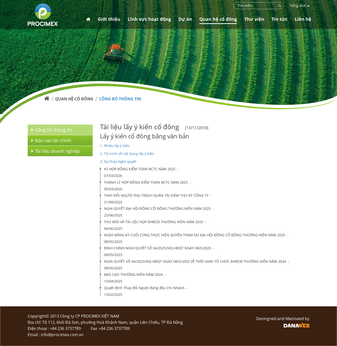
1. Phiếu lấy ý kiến (115, 145)
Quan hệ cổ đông (74, 99)
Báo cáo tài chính (51, 140)
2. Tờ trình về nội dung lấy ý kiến (127, 153)
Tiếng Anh (299, 5)
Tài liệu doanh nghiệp (55, 151)
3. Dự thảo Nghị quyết (118, 161)
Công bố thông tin (120, 99)
